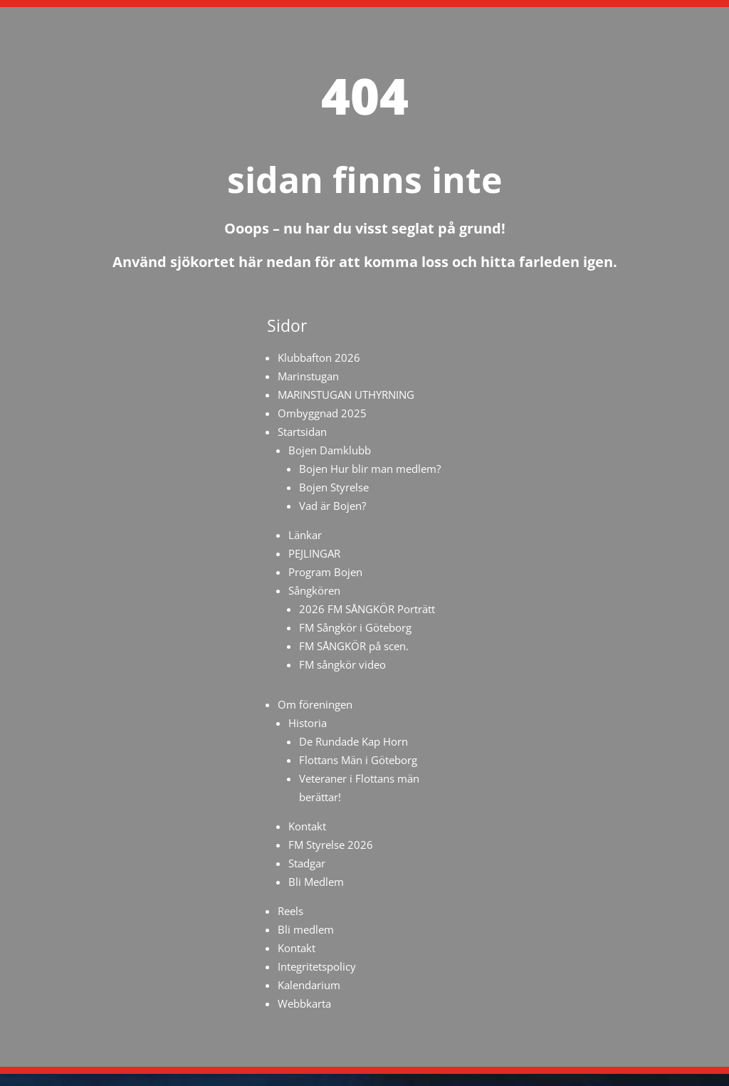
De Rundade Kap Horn (353, 741)
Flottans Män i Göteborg (358, 760)
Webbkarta (304, 1003)
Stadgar (306, 863)
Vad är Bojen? (332, 505)
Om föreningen (315, 704)
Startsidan (302, 431)
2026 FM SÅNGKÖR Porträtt (367, 609)
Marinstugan (308, 376)
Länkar (305, 535)
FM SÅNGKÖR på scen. (354, 646)
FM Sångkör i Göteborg (355, 627)
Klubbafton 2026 (319, 357)
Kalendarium (309, 985)
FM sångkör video (342, 664)
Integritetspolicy (317, 966)
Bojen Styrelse (334, 487)
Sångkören (314, 590)
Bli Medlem (316, 881)
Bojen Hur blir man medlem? (370, 468)
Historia (307, 723)
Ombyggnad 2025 (322, 413)
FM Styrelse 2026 (330, 844)
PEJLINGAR (314, 553)
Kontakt (307, 826)
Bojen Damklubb (329, 450)
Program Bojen (325, 572)
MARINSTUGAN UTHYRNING (346, 394)
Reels (290, 911)
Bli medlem (306, 929)
